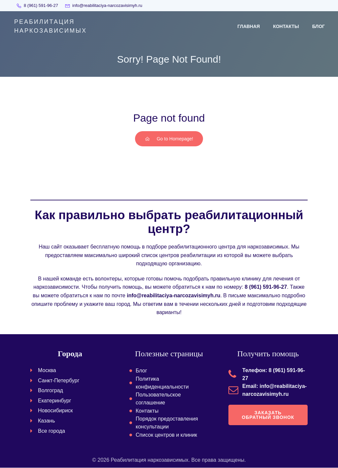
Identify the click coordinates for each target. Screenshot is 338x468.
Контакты (286, 26)
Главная (248, 26)
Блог (318, 26)
